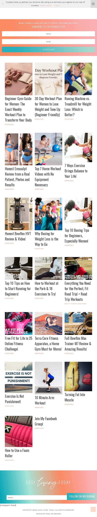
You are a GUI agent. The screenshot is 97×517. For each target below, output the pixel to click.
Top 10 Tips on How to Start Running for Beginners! (18, 288)
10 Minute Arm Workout (44, 400)
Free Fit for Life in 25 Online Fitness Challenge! (18, 344)
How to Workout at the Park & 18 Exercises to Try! (46, 288)
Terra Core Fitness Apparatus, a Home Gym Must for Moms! (48, 344)
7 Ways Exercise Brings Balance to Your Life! (76, 171)
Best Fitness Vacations (75, 304)
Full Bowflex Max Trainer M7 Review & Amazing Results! (78, 344)
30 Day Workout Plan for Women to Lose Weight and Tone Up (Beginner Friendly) (48, 106)
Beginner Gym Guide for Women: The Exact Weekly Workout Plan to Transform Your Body (18, 109)
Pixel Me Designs (53, 514)
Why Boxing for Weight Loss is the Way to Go (46, 239)
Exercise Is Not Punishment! (14, 399)
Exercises (9, 124)
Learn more (45, 5)
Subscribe (48, 49)
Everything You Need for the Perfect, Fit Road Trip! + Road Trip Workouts (78, 291)
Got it (57, 5)
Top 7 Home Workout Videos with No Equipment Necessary (48, 176)
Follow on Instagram (81, 496)
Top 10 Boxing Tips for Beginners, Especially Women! (77, 235)
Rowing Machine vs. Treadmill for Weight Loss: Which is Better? (78, 106)
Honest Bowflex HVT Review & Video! (18, 236)
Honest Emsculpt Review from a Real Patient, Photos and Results (17, 176)
